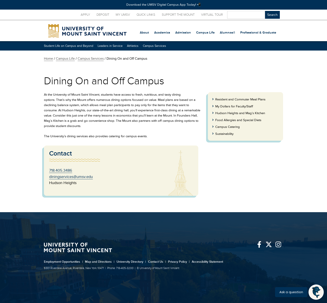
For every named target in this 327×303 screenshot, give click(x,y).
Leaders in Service (110, 46)
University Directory (131, 262)
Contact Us (157, 262)
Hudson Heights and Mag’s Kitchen (240, 113)
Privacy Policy (179, 262)
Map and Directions (99, 262)
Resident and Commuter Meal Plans (240, 99)
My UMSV (123, 15)
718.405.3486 (60, 170)
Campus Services (154, 46)
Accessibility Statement (207, 262)
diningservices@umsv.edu (71, 176)
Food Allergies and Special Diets (238, 120)
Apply (85, 15)
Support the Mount (178, 15)
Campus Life (65, 58)
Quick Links (146, 15)
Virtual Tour (212, 15)
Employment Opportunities (63, 262)
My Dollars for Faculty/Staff (234, 106)
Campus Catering (227, 127)
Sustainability (224, 134)
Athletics (132, 46)
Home (48, 58)
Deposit (103, 15)
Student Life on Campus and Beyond (68, 46)
